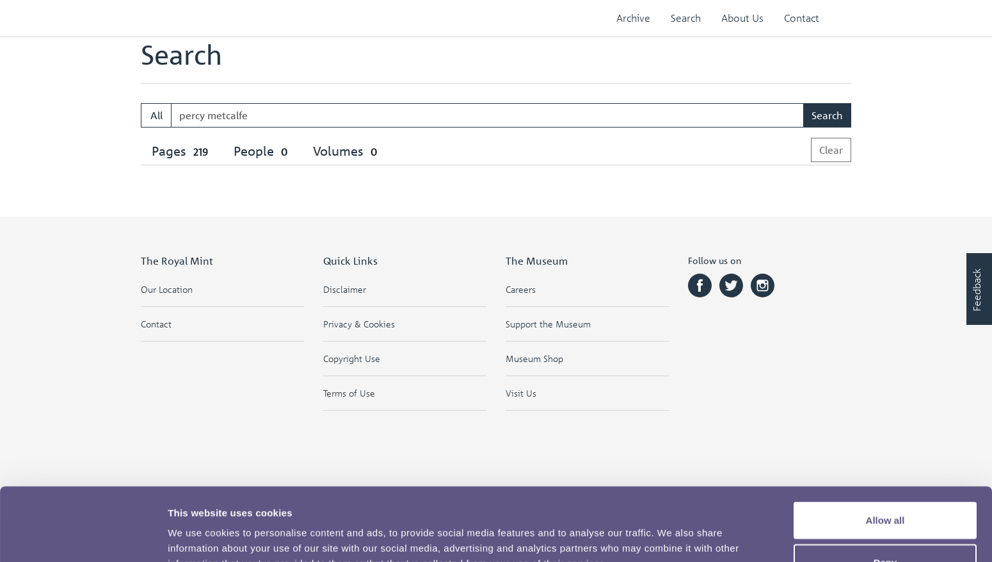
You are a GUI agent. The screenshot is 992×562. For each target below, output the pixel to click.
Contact (801, 18)
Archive (633, 18)
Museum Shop (534, 358)
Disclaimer (344, 289)
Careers (521, 289)
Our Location (167, 289)
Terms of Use (349, 393)
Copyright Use (351, 358)
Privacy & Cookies (359, 323)
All (156, 115)
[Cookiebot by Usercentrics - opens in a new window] (83, 537)
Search (686, 18)
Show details (671, 536)
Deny (885, 493)
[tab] (182, 151)
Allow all (885, 451)
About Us (742, 18)
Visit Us (521, 393)
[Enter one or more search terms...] (487, 115)
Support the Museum (548, 323)
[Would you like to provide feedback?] (979, 289)
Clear (831, 150)
